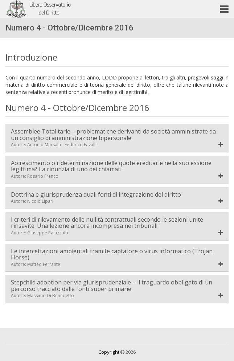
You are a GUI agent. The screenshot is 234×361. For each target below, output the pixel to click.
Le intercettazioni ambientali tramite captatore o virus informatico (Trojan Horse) (112, 257)
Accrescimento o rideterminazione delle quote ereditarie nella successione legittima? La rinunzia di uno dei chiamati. (111, 169)
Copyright (108, 352)
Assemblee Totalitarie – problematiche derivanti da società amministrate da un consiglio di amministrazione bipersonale (113, 138)
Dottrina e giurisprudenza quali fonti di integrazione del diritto (96, 198)
